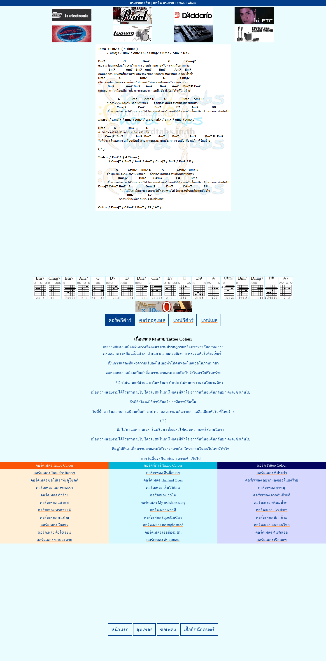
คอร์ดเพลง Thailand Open (163, 480)
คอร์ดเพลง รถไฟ (163, 495)
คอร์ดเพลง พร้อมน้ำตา (271, 502)
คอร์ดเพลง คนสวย (54, 517)
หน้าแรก (120, 629)
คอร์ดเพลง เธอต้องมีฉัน (163, 532)
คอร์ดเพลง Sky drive (271, 510)
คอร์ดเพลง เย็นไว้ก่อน (163, 488)
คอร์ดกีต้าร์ (120, 320)
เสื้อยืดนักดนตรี (199, 629)
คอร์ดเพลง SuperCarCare (163, 517)
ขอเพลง (168, 629)
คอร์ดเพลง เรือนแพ (271, 540)
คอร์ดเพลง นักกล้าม (271, 517)
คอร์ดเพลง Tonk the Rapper (54, 473)
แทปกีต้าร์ (183, 320)
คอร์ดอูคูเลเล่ (152, 320)
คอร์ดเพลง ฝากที (163, 510)
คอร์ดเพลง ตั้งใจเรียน (54, 532)
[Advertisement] (163, 575)
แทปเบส (209, 320)
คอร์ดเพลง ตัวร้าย (54, 495)
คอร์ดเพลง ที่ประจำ (271, 473)
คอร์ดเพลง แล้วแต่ (54, 502)
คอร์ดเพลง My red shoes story (163, 502)
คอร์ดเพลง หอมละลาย (54, 540)
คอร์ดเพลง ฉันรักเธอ (271, 532)
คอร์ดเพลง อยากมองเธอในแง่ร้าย (271, 480)
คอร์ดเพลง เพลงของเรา (54, 488)
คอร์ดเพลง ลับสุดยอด (162, 540)
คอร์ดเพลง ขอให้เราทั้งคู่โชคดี (54, 480)
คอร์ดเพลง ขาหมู (271, 488)
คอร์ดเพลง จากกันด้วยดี (271, 495)
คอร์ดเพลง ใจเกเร (54, 525)
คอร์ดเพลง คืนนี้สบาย (163, 473)
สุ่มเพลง (144, 629)
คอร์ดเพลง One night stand (163, 525)
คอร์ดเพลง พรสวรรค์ (54, 510)
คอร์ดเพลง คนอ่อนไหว (272, 525)
